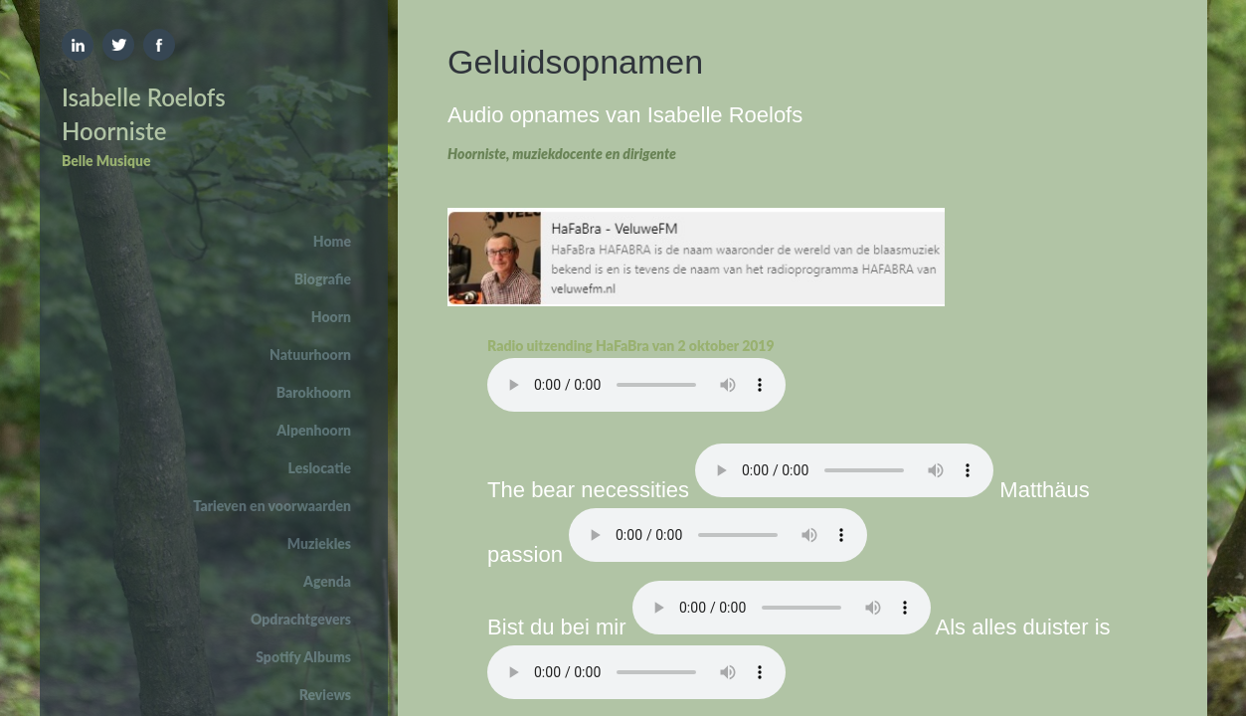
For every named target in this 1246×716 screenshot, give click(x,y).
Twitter (118, 45)
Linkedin (77, 45)
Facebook (159, 45)
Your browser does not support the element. (636, 385)
